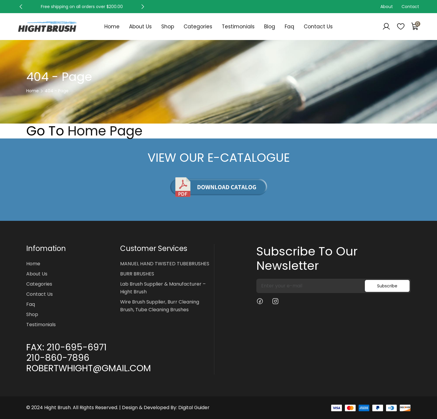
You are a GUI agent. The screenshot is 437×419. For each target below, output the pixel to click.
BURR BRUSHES (137, 273)
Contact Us (318, 26)
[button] (21, 7)
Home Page (105, 131)
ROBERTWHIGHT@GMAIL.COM (88, 368)
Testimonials (238, 26)
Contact (410, 7)
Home (112, 26)
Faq (289, 26)
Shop (167, 26)
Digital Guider (194, 407)
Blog (269, 26)
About (386, 7)
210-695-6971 (77, 347)
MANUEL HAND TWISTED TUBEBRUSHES (164, 263)
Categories (198, 26)
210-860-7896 (57, 358)
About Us (140, 26)
